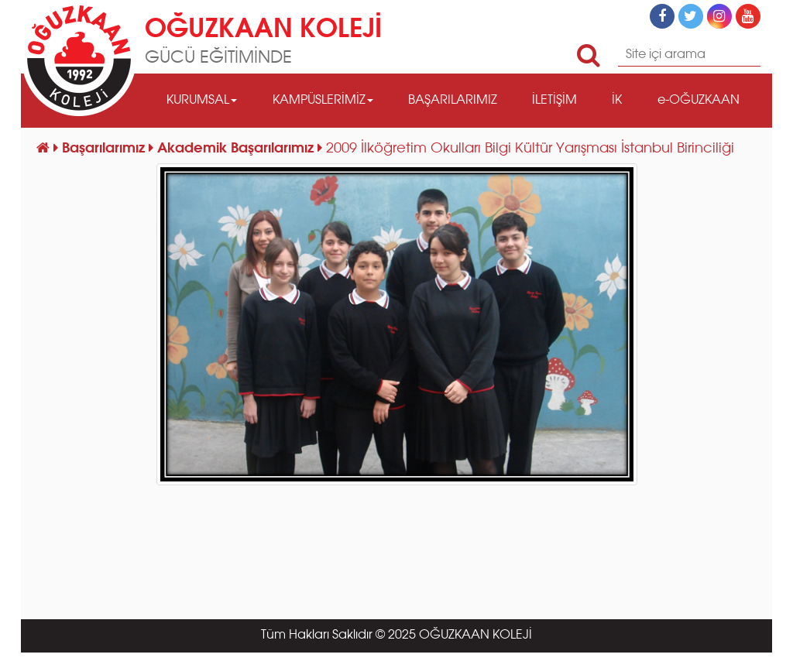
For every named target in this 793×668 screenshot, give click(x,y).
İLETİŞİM (554, 100)
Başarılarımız (105, 149)
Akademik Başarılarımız (237, 149)
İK (617, 100)
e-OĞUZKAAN (698, 100)
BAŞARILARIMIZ (452, 100)
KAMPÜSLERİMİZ (323, 100)
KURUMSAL (201, 100)
